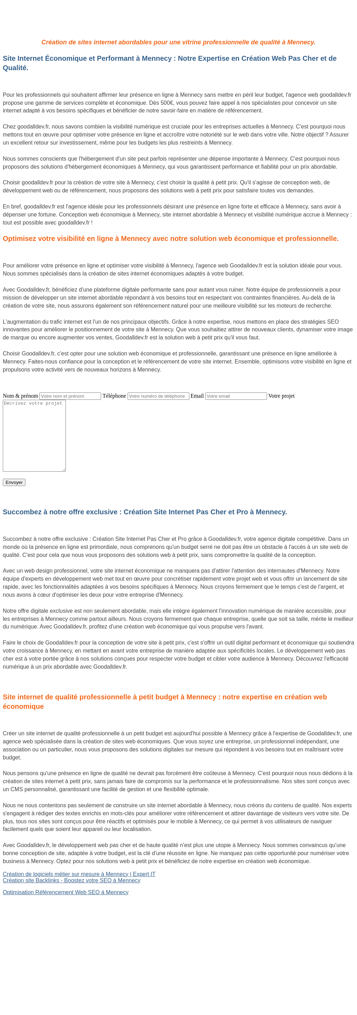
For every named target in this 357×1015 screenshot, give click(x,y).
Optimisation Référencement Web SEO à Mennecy (66, 892)
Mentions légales (178, 979)
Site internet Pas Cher (30, 904)
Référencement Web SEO (35, 929)
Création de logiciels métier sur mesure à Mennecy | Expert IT (79, 874)
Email (197, 396)
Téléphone (114, 396)
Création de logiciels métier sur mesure (51, 910)
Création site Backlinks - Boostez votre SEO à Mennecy (71, 880)
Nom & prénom (20, 396)
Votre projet (281, 396)
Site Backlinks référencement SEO (45, 922)
